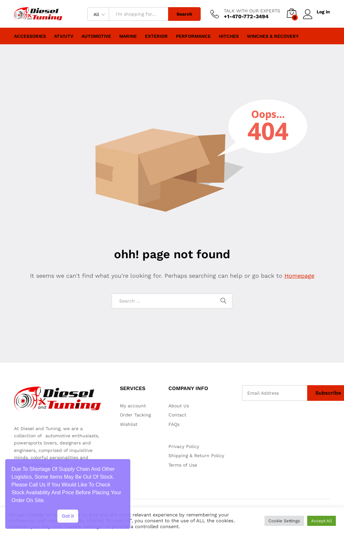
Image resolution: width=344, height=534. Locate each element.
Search (184, 14)
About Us (178, 405)
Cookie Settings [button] (284, 520)
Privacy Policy (183, 446)
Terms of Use (182, 465)
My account (133, 405)
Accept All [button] (321, 520)
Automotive (96, 36)
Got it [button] (68, 516)
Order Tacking (135, 414)
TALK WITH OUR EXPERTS (252, 10)
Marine (128, 36)
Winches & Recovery (273, 36)
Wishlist (128, 424)
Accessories (30, 36)
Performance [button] (193, 36)
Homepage (299, 275)
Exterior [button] (156, 36)
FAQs (173, 424)
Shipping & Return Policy (196, 455)
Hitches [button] (229, 36)
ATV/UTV (63, 36)
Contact (177, 414)
